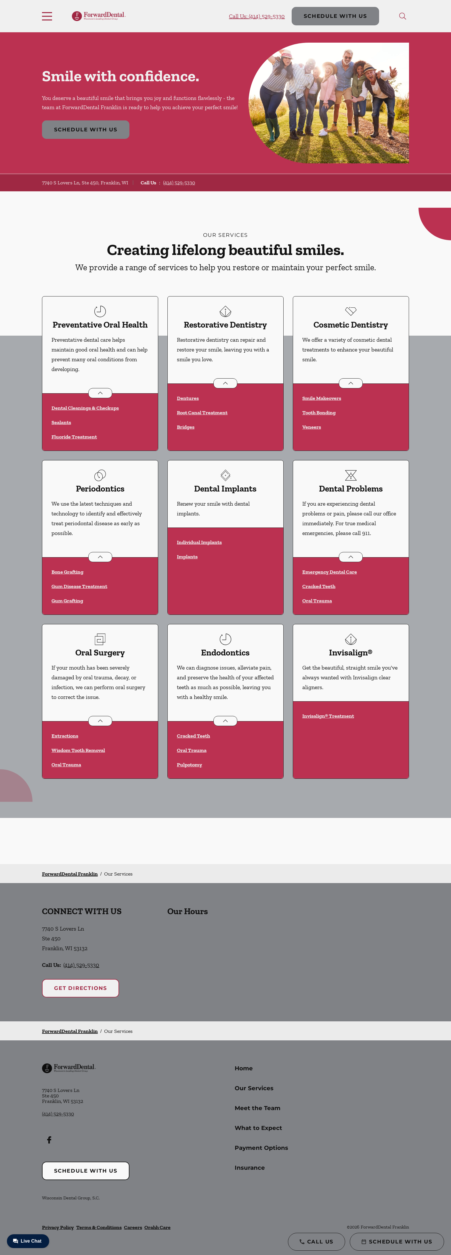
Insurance (250, 1167)
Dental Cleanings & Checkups (85, 408)
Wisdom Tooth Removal (78, 750)
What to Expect (258, 1127)
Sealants (61, 422)
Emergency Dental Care (329, 572)
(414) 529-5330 (179, 182)
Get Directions (80, 988)
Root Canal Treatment (202, 412)
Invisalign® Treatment (328, 716)
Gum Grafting (67, 601)
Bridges (185, 427)
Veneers (311, 427)
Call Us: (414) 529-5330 (257, 16)
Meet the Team (257, 1108)
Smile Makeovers (321, 398)
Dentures (188, 398)
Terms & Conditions (99, 1227)
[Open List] (100, 393)
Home (244, 1068)
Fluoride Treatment (74, 437)
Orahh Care (157, 1227)
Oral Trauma (317, 601)
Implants (187, 556)
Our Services (254, 1088)
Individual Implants (199, 542)
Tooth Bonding (319, 412)
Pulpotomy (189, 764)
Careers (133, 1227)
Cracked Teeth (318, 586)
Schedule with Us (335, 16)
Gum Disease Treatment (79, 586)
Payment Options (261, 1147)
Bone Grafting (67, 572)
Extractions (64, 736)
